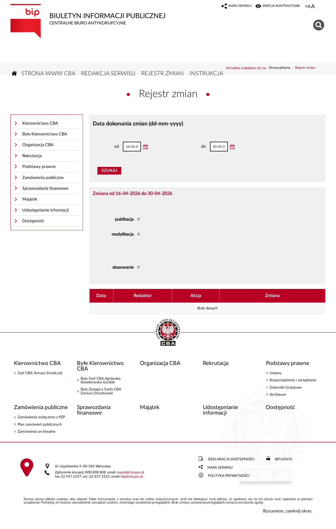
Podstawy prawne (39, 168)
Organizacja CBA (38, 146)
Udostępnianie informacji (45, 211)
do (194, 148)
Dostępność (33, 222)
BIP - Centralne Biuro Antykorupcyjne (168, 333)
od (108, 148)
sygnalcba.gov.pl (130, 473)
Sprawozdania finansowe (45, 189)
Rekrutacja (32, 157)
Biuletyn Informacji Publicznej (108, 15)
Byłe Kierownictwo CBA (44, 135)
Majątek (29, 200)
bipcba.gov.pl (132, 477)
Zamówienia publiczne (43, 178)
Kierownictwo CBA (40, 124)
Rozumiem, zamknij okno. (287, 512)
